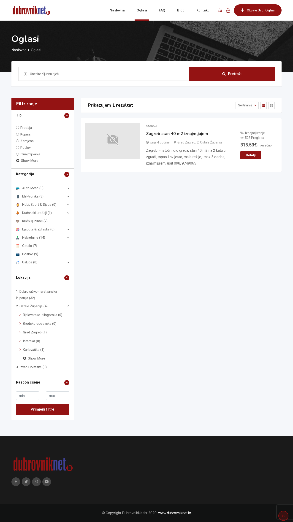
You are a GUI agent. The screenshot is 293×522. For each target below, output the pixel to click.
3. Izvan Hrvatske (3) (31, 367)
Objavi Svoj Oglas (258, 10)
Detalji (251, 155)
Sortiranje (245, 105)
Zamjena (27, 141)
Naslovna (117, 10)
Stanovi (151, 126)
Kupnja (25, 134)
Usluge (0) (26, 262)
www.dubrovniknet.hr (174, 513)
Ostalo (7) (26, 246)
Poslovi (25, 148)
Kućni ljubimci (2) (32, 221)
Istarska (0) (31, 341)
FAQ (162, 10)
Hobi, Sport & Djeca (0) (36, 205)
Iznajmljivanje (30, 154)
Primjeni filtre (42, 409)
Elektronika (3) (29, 196)
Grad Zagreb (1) (35, 332)
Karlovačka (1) (33, 350)
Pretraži (231, 74)
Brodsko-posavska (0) (39, 324)
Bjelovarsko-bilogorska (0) (42, 315)
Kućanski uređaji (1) (34, 213)
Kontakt (202, 10)
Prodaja (26, 128)
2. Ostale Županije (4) (32, 306)
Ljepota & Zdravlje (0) (35, 229)
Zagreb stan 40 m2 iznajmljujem (177, 133)
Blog (180, 10)
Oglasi (142, 10)
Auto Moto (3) (29, 188)
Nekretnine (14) (30, 237)
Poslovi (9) (27, 254)
